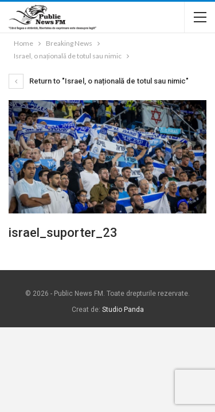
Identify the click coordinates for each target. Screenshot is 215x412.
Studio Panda (123, 310)
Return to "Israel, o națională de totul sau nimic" (99, 81)
